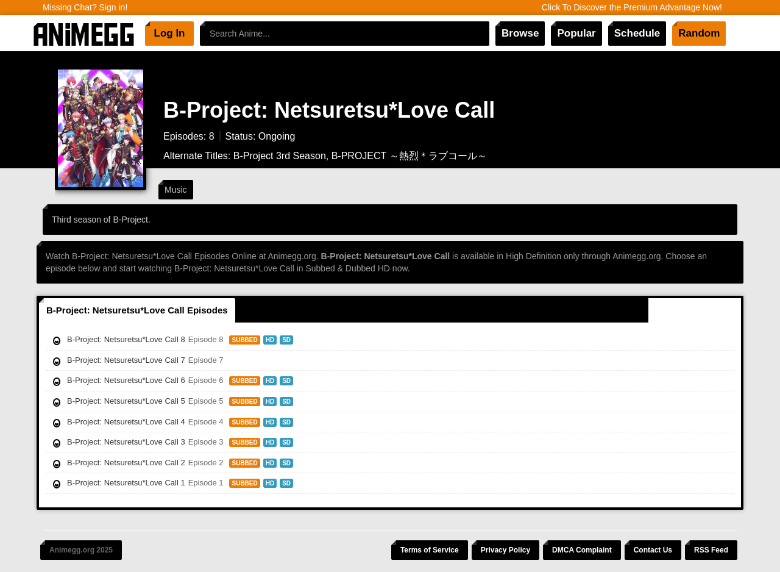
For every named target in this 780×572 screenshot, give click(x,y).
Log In (169, 33)
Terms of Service (429, 550)
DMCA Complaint (582, 550)
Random (699, 33)
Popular (576, 33)
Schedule (637, 33)
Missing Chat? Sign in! (85, 7)
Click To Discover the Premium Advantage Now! (632, 7)
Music (176, 190)
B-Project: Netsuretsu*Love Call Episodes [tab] (137, 310)
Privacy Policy (505, 550)
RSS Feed (711, 550)
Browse (520, 33)
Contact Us (653, 550)
